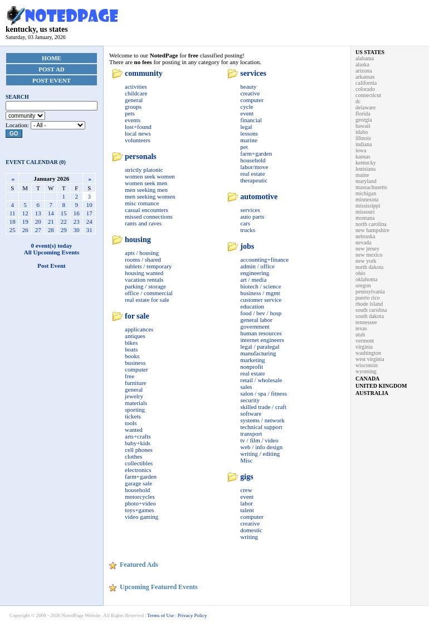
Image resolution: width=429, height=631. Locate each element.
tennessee (366, 322)
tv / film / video (259, 440)
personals (141, 156)
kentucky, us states (62, 25)
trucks (247, 230)
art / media (253, 279)
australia (371, 393)
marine (248, 140)
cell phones (139, 449)
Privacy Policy (192, 615)
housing (138, 239)
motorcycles (140, 496)
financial (250, 120)
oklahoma (366, 279)
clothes (133, 456)
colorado (365, 89)
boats (131, 349)
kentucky (365, 163)
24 (89, 221)
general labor (256, 319)
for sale (137, 316)
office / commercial (149, 293)
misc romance (142, 203)
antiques (135, 336)
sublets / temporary (148, 266)
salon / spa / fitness (263, 393)
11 (12, 213)
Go (13, 134)
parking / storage (145, 286)
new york (366, 261)
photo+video (140, 503)
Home (51, 58)
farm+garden (141, 476)
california (366, 83)
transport (251, 433)
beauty (248, 86)
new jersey (367, 248)
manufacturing (258, 353)
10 (89, 204)
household (137, 490)
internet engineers (262, 339)
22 (64, 221)
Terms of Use (160, 615)
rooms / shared (143, 259)
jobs (247, 246)
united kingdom (381, 386)
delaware (365, 107)
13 (38, 213)
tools (130, 423)
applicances (139, 329)
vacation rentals (144, 279)
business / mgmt (260, 293)
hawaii (362, 126)
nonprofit (251, 366)
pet (243, 146)
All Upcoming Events (52, 252)
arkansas (364, 77)
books (132, 356)
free (129, 376)
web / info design (261, 447)
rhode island (369, 304)
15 (64, 213)
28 (51, 230)
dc (357, 101)
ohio (360, 273)
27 (38, 230)
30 (77, 230)
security (250, 400)
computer (136, 369)
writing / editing (260, 453)
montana (364, 218)
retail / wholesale (261, 380)
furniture (135, 382)
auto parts (252, 216)
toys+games (139, 510)
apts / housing (142, 252)
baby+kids (137, 443)
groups (133, 106)
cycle (246, 106)
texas (361, 328)
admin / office (257, 266)
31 (89, 230)
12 (25, 213)
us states (369, 52)
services (253, 73)
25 (12, 230)
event (247, 113)
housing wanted (144, 272)
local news (138, 133)
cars (245, 223)
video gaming (141, 516)
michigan (365, 193)
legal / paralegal (259, 346)
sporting (135, 409)
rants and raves (143, 223)
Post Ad (51, 69)
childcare (136, 93)
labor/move (254, 166)
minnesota (366, 199)
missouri (364, 212)
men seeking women (150, 196)
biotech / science (260, 286)
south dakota (369, 316)
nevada (363, 242)
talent (247, 510)
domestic (251, 530)
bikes (131, 342)
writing (249, 536)
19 (25, 221)
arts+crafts (138, 436)
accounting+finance (264, 259)
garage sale (138, 483)
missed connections (149, 216)
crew (246, 490)
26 (25, 230)
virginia (364, 347)
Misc (246, 460)
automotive (258, 196)
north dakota (369, 267)
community (144, 73)
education (252, 306)
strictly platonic (144, 169)
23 (77, 221)
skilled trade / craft (263, 406)
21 (51, 221)
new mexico (369, 255)
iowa (360, 150)
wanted (134, 429)
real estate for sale (147, 299)
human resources (260, 333)
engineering (254, 272)
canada (367, 378)
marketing (252, 360)
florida (362, 113)
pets (130, 113)
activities (136, 86)
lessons (249, 133)
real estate (252, 173)
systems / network (262, 420)
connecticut (368, 95)
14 (51, 213)
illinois (363, 138)
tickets (133, 416)
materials (136, 402)
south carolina (371, 310)
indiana (363, 144)
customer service (260, 299)
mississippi (367, 206)
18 (12, 221)
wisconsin (366, 365)
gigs (246, 477)
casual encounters (146, 209)
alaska (362, 64)
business (135, 362)
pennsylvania (370, 291)
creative (250, 93)
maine (362, 175)
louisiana (365, 169)
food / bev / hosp (260, 313)
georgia (363, 120)
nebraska (365, 236)
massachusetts (371, 187)
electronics (138, 469)
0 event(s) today (51, 245)
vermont (364, 341)
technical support (261, 426)
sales (246, 386)
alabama (364, 58)
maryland (366, 181)
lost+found (138, 126)
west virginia (369, 359)
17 (89, 213)
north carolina (371, 224)
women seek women (150, 176)
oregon (363, 285)
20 (38, 221)
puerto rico (367, 298)
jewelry (134, 396)
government (255, 326)
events (132, 120)
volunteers (137, 140)
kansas (362, 156)
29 (64, 230)
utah (360, 334)
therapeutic (253, 180)
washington (368, 353)
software (250, 413)
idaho (361, 132)
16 (77, 213)
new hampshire (372, 230)
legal (246, 126)
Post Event (51, 80)
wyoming (366, 371)
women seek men (146, 183)
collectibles (139, 463)
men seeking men (146, 189)
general (134, 100)
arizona (363, 71)
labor (246, 503)
